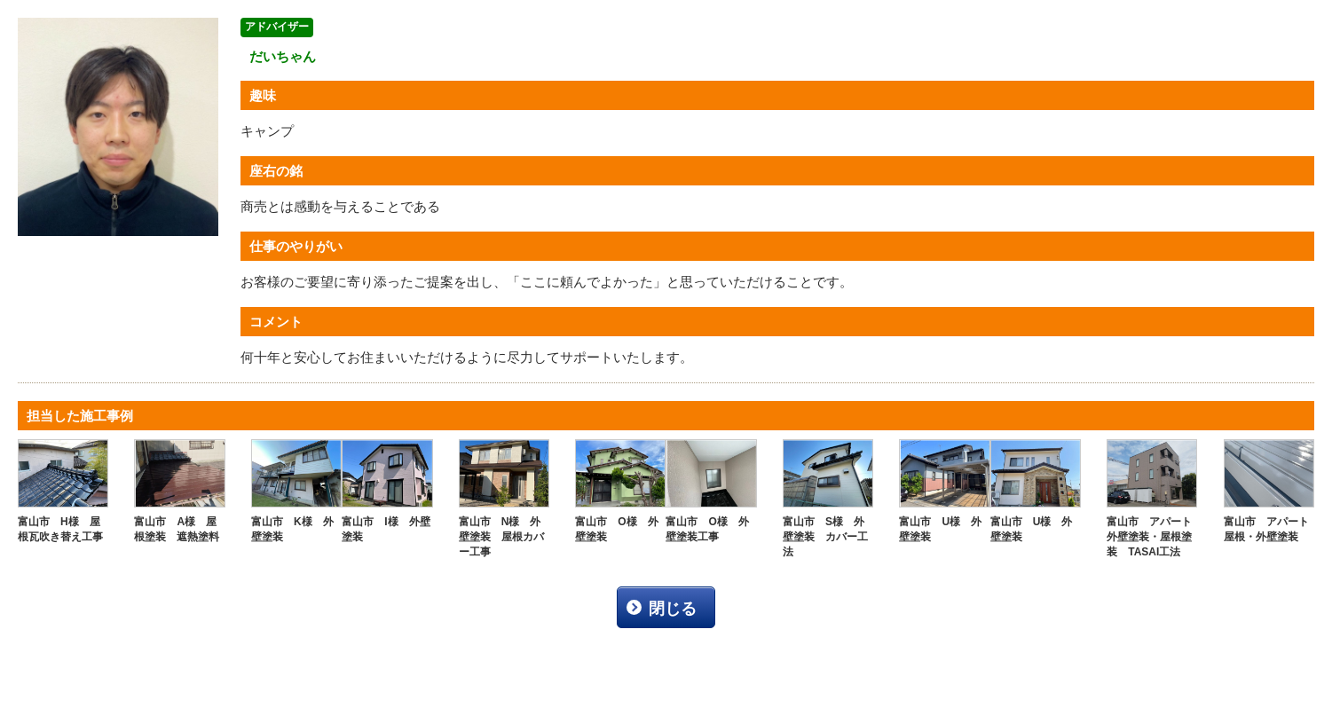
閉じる (673, 609)
